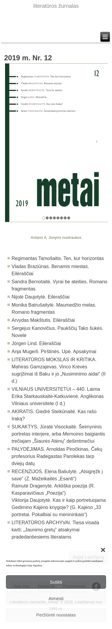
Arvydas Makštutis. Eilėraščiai (43, 320)
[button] (103, 550)
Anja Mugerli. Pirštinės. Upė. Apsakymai (54, 351)
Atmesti (55, 598)
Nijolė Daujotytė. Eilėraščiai (41, 296)
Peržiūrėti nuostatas (56, 614)
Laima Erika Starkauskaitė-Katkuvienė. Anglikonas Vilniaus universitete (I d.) (58, 396)
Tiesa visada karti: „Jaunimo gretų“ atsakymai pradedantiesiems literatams (55, 529)
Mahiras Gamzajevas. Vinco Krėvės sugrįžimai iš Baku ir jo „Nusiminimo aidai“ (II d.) (59, 374)
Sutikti (56, 582)
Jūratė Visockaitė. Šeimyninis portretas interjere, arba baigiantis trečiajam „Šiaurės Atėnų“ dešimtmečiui (58, 434)
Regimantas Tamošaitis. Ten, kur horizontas (58, 258)
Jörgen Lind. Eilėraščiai (36, 343)
